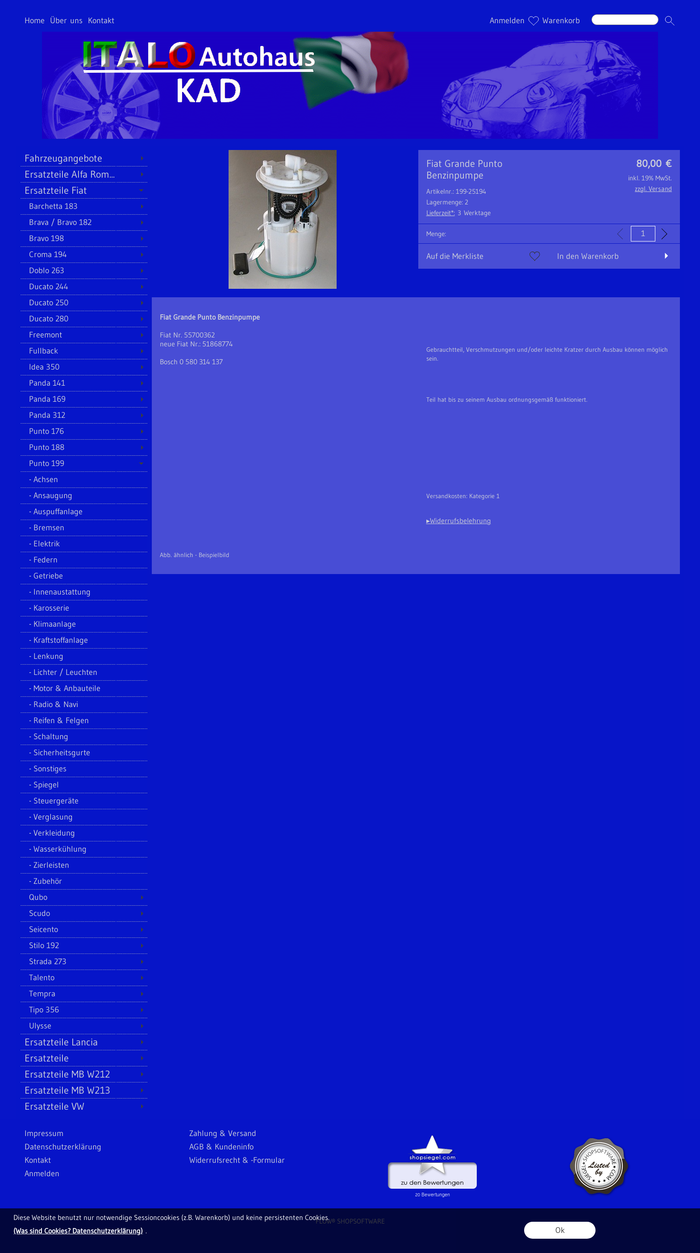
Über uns (66, 20)
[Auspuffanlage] (83, 512)
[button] (669, 20)
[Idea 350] (83, 367)
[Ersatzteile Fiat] (83, 190)
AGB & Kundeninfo (221, 1147)
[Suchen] (625, 19)
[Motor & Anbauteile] (83, 688)
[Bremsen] (83, 528)
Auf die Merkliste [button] (454, 256)
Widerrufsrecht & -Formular (237, 1160)
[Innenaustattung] (83, 592)
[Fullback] (83, 351)
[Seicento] (83, 929)
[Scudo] (83, 913)
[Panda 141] (83, 383)
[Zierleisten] (83, 865)
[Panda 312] (83, 415)
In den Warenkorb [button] (588, 256)
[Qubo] (83, 897)
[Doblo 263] (83, 270)
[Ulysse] (83, 1026)
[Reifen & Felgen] (83, 720)
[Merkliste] (533, 20)
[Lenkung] (83, 656)
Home (35, 20)
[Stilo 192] (83, 945)
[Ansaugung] (83, 495)
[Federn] (83, 560)
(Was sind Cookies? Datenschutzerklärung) (78, 1230)
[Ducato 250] (83, 303)
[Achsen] (83, 479)
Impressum (44, 1133)
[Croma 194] (83, 254)
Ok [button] (560, 1230)
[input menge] (643, 233)
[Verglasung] (83, 817)
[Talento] (83, 978)
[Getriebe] (83, 576)
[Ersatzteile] (83, 1058)
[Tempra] (83, 994)
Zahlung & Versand (222, 1133)
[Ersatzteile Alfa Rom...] (83, 174)
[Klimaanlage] (83, 624)
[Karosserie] (83, 608)
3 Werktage (458, 212)
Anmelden (507, 20)
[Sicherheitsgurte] (83, 753)
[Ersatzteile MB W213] (83, 1090)
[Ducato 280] (83, 319)
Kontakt (101, 20)
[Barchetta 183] (83, 206)
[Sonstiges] (83, 769)
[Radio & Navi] (83, 704)
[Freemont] (83, 335)
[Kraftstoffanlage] (83, 640)
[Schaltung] (83, 736)
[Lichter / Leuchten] (83, 672)
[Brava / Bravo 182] (83, 222)
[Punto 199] (83, 463)
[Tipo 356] (83, 1010)
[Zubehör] (83, 881)
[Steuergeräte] (83, 801)
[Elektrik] (83, 544)
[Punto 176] (83, 431)
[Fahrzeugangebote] (83, 158)
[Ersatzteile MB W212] (83, 1074)
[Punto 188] (83, 447)
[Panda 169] (83, 399)
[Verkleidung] (83, 833)
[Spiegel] (83, 785)
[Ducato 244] (83, 287)
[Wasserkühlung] (83, 849)
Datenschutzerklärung (63, 1147)
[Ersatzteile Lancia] (83, 1042)
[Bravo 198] (83, 238)
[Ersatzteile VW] (83, 1106)
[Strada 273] (83, 961)
